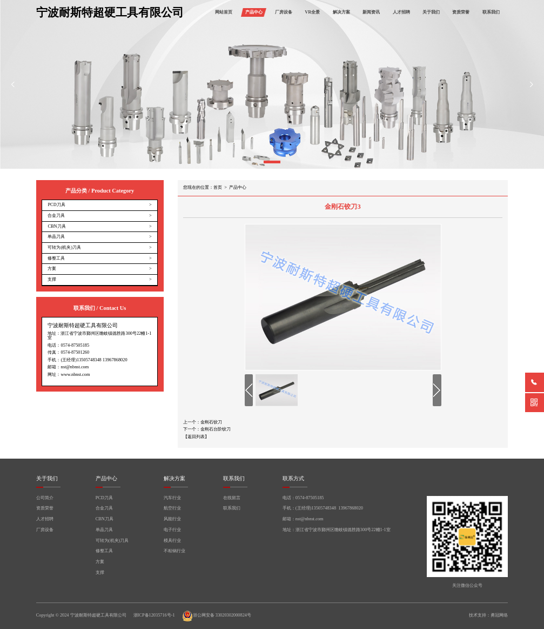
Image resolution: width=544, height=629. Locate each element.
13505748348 (89, 359)
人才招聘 (401, 12)
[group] (272, 84)
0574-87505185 (75, 345)
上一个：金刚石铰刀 (202, 422)
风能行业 (172, 519)
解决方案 (341, 12)
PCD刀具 (104, 498)
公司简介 (44, 498)
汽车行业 (172, 498)
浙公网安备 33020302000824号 (216, 616)
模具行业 (172, 541)
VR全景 (312, 12)
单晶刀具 (104, 530)
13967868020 (115, 359)
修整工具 (104, 551)
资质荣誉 (460, 12)
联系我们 (491, 12)
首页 (217, 188)
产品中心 (254, 12)
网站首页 (223, 12)
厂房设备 (283, 12)
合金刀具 (104, 508)
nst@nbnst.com (75, 367)
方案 (100, 562)
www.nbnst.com (75, 374)
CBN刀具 (104, 519)
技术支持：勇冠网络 (488, 615)
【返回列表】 (196, 437)
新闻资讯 (371, 12)
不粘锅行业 (174, 551)
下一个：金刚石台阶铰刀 (207, 429)
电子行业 (172, 530)
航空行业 (172, 508)
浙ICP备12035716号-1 (154, 615)
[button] (272, 162)
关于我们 (431, 12)
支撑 (100, 573)
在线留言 (231, 498)
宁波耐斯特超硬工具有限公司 (110, 12)
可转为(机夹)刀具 (112, 541)
